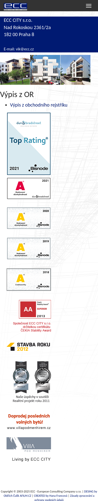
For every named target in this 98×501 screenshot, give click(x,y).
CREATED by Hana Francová (50, 495)
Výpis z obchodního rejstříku (38, 105)
